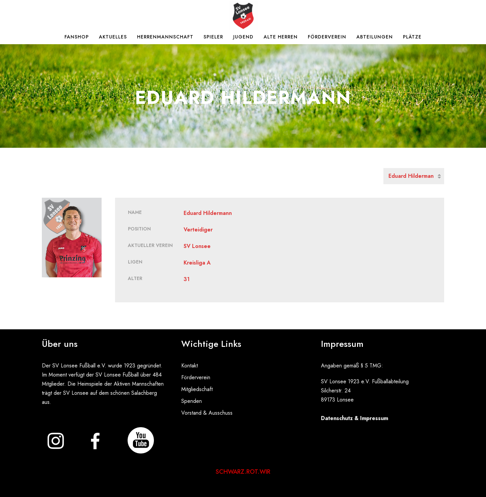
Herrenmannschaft (165, 36)
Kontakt (189, 365)
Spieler (213, 36)
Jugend (243, 36)
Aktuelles (113, 36)
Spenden (191, 401)
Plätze (412, 36)
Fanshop (76, 36)
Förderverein (327, 36)
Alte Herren (281, 36)
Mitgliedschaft (197, 389)
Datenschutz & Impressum (354, 418)
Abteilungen (374, 36)
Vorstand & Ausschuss (207, 413)
